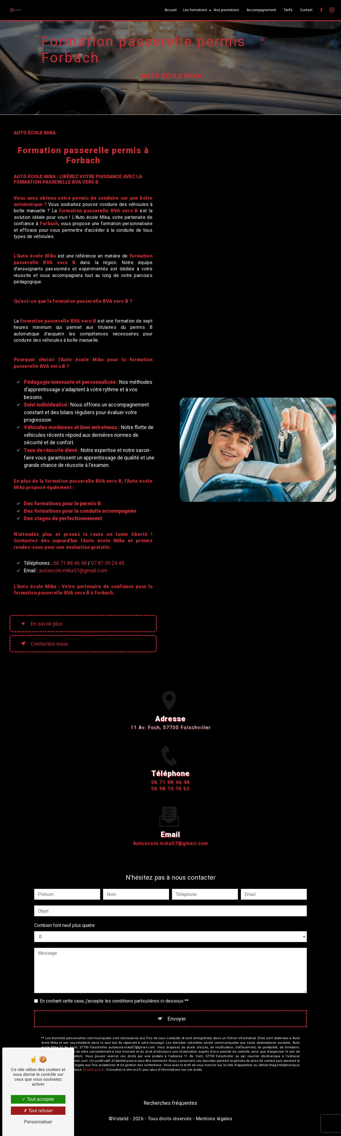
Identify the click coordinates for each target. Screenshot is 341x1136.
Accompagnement (261, 10)
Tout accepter (38, 1099)
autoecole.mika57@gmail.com (73, 570)
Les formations (195, 10)
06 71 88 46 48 (70, 563)
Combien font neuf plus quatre (64, 925)
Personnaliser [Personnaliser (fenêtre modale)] (38, 1121)
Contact (305, 10)
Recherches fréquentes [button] (170, 1103)
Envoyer (177, 1018)
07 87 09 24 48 (107, 563)
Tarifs (287, 10)
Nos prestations (226, 10)
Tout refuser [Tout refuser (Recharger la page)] (38, 1110)
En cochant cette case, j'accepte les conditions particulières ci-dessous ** (114, 1001)
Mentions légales (214, 1119)
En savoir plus (42, 623)
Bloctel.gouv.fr (93, 1070)
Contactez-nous (44, 643)
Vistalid (121, 1119)
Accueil (170, 10)
